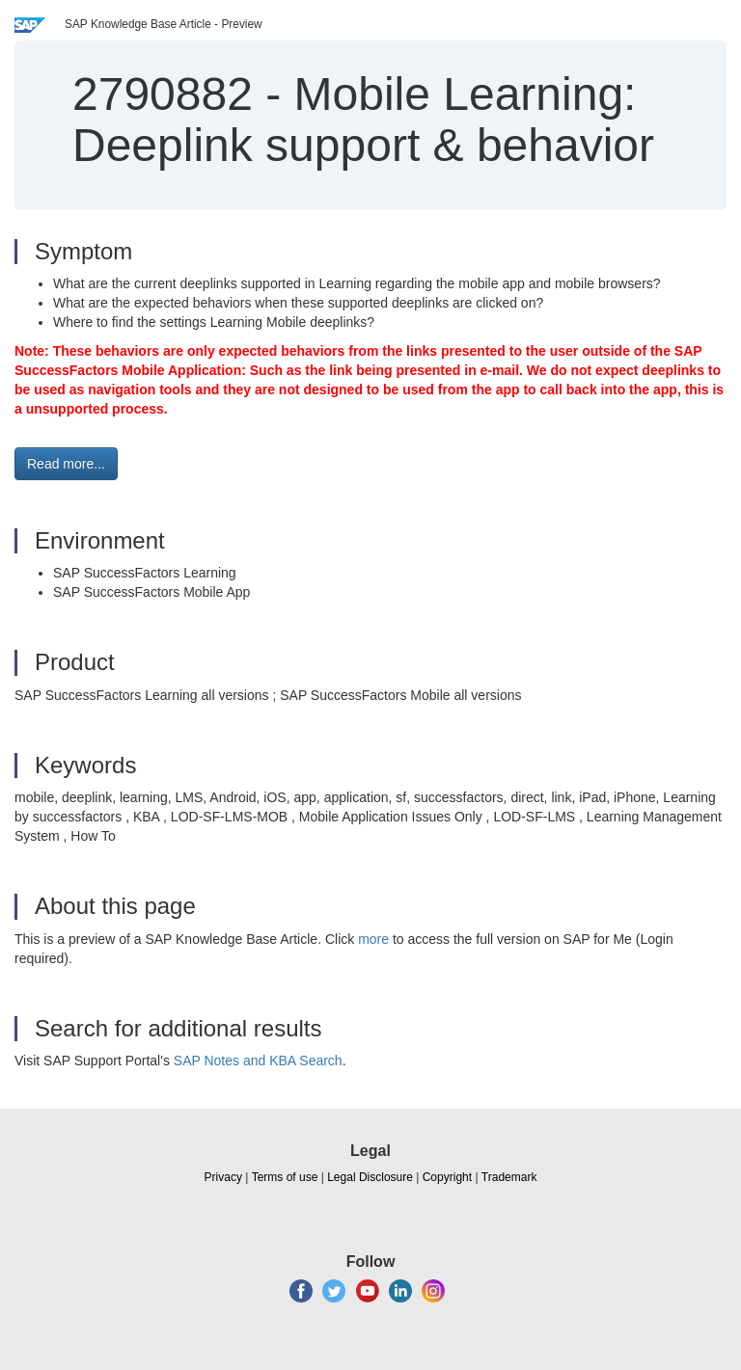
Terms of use (285, 1177)
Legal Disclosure (370, 1177)
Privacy (223, 1177)
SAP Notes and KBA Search (258, 1060)
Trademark (509, 1177)
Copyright (447, 1177)
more (373, 939)
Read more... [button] (66, 463)
